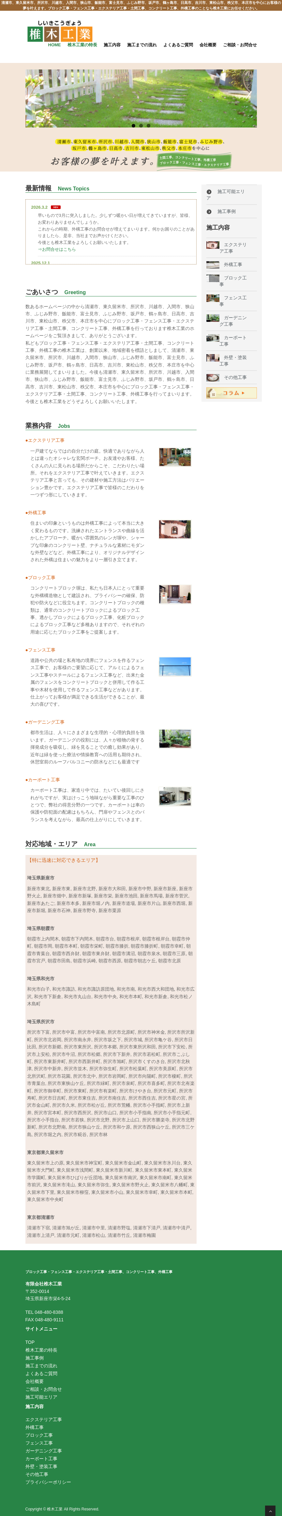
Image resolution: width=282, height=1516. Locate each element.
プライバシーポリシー (48, 1482)
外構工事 (230, 264)
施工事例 (221, 211)
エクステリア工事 (43, 1419)
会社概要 (208, 44)
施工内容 (112, 44)
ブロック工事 (39, 1435)
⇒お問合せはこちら (57, 249)
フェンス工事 (39, 1443)
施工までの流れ (142, 44)
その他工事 (233, 377)
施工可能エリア (41, 1397)
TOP (30, 1342)
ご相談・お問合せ (240, 44)
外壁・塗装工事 (41, 1466)
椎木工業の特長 (82, 44)
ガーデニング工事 (43, 1450)
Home (54, 44)
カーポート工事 (41, 1458)
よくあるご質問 (178, 44)
